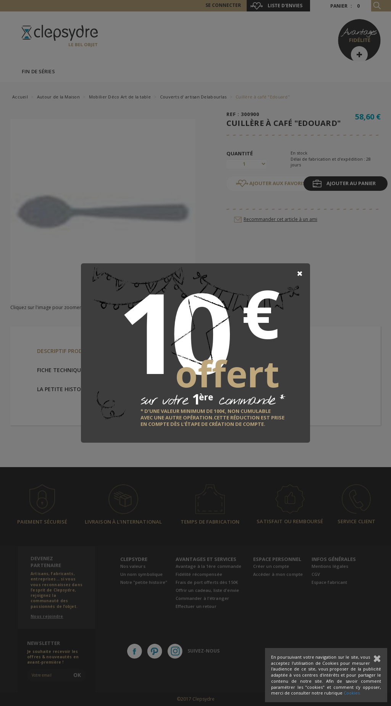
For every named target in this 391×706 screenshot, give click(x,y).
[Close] (299, 273)
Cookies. (352, 693)
